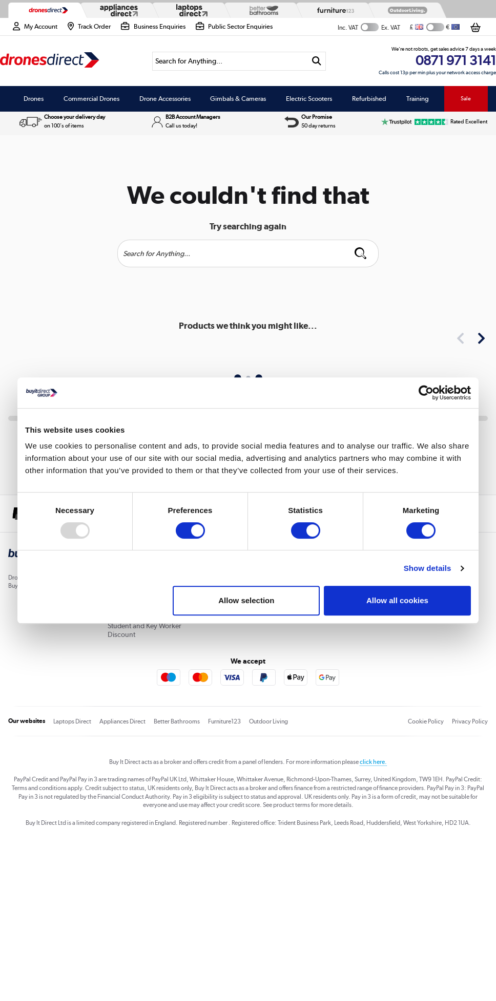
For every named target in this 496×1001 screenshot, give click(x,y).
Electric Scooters (309, 98)
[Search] (229, 61)
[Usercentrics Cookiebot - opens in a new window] (426, 392)
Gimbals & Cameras (238, 98)
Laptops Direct (72, 721)
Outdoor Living (268, 721)
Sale (466, 98)
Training (417, 98)
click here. (373, 761)
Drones (34, 98)
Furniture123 (224, 721)
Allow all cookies (397, 600)
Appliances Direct (122, 721)
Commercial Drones (91, 98)
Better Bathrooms (177, 721)
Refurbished (369, 98)
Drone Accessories (165, 98)
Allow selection (246, 600)
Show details (427, 568)
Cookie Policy (426, 721)
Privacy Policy (470, 721)
